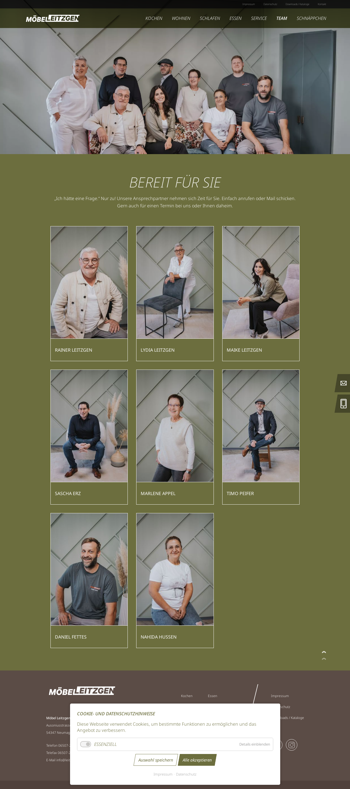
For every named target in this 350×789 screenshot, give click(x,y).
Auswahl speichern (155, 760)
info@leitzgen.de (69, 760)
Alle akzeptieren (197, 760)
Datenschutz (186, 774)
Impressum (163, 774)
